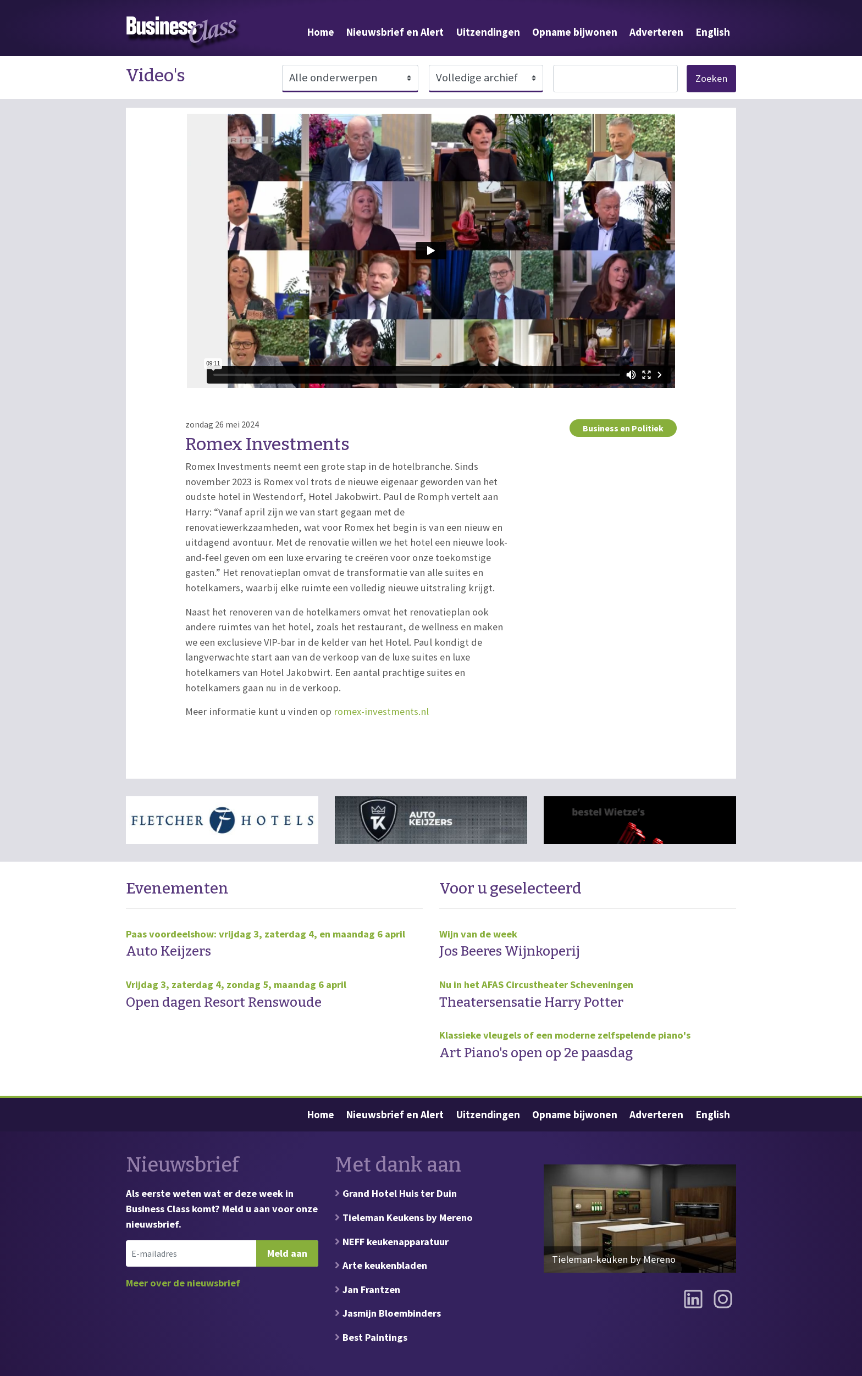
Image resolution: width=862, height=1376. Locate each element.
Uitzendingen (488, 31)
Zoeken (711, 78)
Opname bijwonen (574, 31)
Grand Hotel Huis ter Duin (399, 1193)
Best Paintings (374, 1337)
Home (320, 31)
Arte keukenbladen (384, 1265)
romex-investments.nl (381, 711)
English (713, 31)
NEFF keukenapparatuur (395, 1241)
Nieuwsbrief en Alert (395, 31)
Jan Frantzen (371, 1289)
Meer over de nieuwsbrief (183, 1283)
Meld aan (287, 1253)
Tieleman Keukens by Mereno (407, 1217)
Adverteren (656, 31)
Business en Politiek (623, 428)
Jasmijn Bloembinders (391, 1313)
